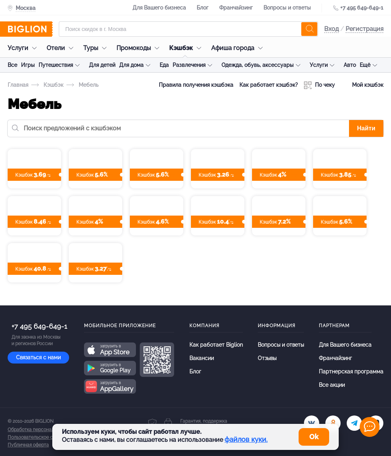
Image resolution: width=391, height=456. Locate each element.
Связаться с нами (38, 357)
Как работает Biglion (216, 345)
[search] (309, 29)
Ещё (365, 65)
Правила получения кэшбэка (196, 85)
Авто (350, 65)
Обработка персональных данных (45, 429)
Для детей (102, 65)
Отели (62, 48)
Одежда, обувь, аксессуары (257, 65)
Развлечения (189, 65)
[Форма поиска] (188, 29)
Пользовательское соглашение (42, 437)
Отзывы (267, 358)
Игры (28, 65)
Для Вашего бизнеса (159, 8)
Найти (366, 128)
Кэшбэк (187, 48)
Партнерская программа (351, 371)
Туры (96, 48)
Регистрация (364, 28)
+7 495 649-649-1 (361, 8)
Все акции (332, 385)
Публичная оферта (28, 445)
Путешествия (56, 65)
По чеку (319, 85)
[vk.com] (311, 423)
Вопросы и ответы (287, 8)
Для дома (131, 65)
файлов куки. (246, 439)
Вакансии (201, 358)
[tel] (354, 423)
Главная (18, 85)
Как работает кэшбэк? (268, 85)
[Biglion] (30, 29)
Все (12, 65)
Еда (164, 65)
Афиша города (239, 48)
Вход (331, 28)
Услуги (24, 48)
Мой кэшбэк (362, 85)
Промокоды (139, 48)
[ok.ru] (333, 423)
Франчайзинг (236, 8)
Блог (202, 8)
